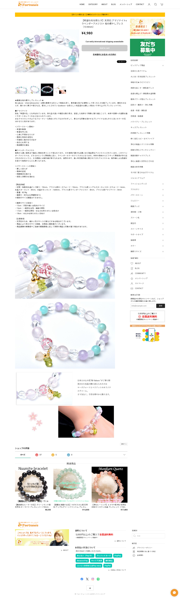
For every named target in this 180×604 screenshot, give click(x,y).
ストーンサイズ (137, 229)
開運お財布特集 (137, 167)
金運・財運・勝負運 (139, 110)
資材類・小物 (136, 212)
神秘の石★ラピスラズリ (140, 82)
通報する (124, 444)
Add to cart (105, 48)
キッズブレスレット (139, 127)
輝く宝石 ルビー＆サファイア (142, 139)
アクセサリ (135, 189)
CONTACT (140, 4)
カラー (133, 246)
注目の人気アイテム (139, 71)
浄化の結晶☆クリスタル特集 (142, 144)
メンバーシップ (126, 4)
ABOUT (105, 4)
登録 (160, 306)
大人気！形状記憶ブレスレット (143, 77)
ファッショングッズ (139, 184)
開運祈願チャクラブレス (140, 156)
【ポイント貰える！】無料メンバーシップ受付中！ (90, 15)
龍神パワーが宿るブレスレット (143, 99)
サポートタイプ (137, 235)
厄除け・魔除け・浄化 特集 (141, 105)
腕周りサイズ (136, 251)
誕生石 (133, 223)
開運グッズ (135, 206)
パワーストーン (137, 195)
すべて (22, 455)
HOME (82, 4)
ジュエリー (135, 201)
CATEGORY (93, 4)
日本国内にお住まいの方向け (104, 54)
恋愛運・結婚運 (137, 116)
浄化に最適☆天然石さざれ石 (142, 161)
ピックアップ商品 (138, 65)
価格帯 (133, 240)
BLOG (113, 4)
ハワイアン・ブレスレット (141, 122)
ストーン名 (135, 218)
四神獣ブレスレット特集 (140, 133)
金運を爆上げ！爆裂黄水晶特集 (143, 94)
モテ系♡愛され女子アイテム (142, 173)
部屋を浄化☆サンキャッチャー (143, 150)
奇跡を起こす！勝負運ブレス (142, 88)
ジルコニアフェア (138, 178)
